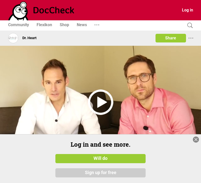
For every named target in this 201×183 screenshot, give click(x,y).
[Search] (188, 25)
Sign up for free (100, 172)
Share (170, 38)
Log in (187, 10)
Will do (100, 158)
